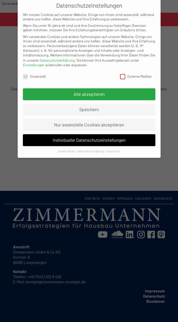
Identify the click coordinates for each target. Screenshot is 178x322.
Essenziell (34, 72)
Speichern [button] (89, 105)
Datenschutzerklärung (57, 56)
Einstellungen (33, 61)
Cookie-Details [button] (67, 147)
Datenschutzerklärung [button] (91, 147)
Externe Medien (136, 72)
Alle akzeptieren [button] (89, 90)
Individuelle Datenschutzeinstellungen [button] (89, 136)
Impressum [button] (114, 147)
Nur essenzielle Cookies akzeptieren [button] (89, 121)
